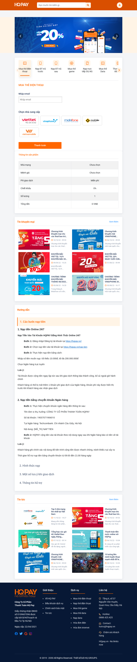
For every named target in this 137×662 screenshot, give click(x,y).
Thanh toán (40, 145)
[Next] (119, 70)
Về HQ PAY (50, 598)
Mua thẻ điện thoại (82, 598)
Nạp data (77, 618)
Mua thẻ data (79, 613)
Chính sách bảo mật (54, 608)
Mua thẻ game (80, 608)
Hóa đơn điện (79, 623)
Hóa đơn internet (81, 627)
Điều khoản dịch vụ (54, 603)
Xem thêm (113, 222)
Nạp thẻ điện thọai (82, 603)
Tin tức (48, 613)
